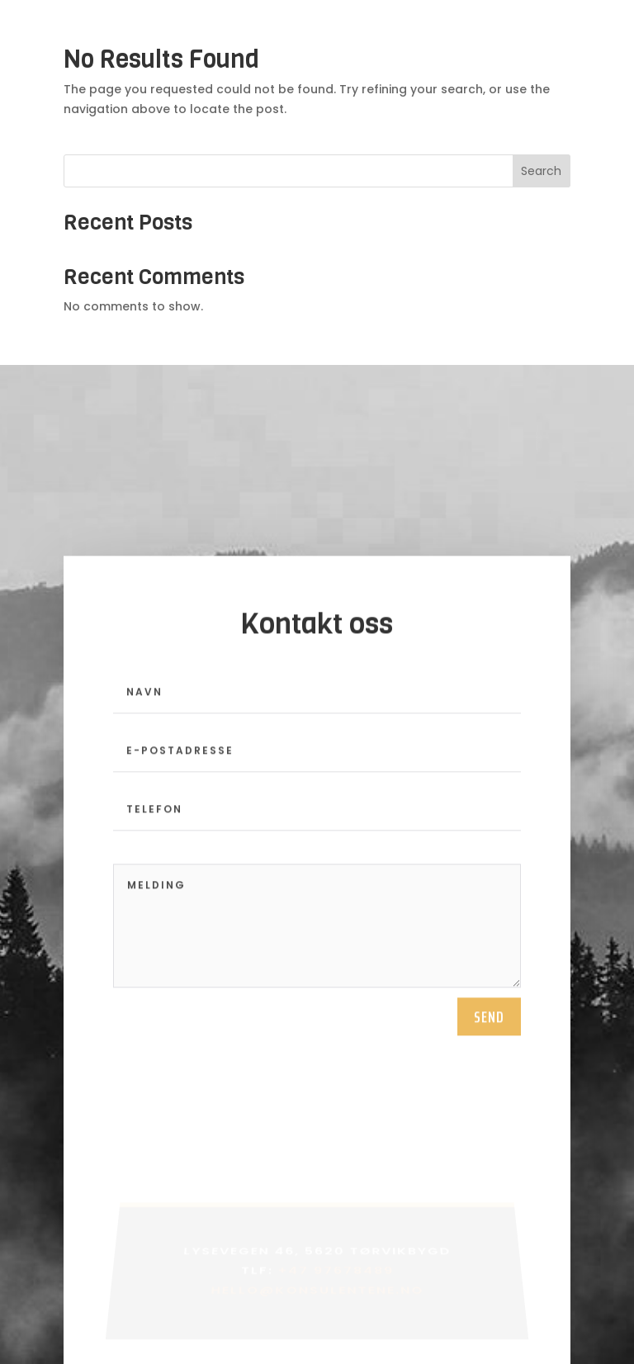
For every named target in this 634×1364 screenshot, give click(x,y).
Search (541, 171)
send (489, 1033)
